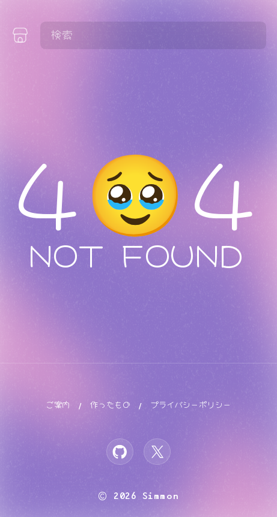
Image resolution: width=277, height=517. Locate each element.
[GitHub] (119, 451)
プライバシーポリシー (190, 405)
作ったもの (110, 405)
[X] (157, 451)
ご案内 (58, 405)
